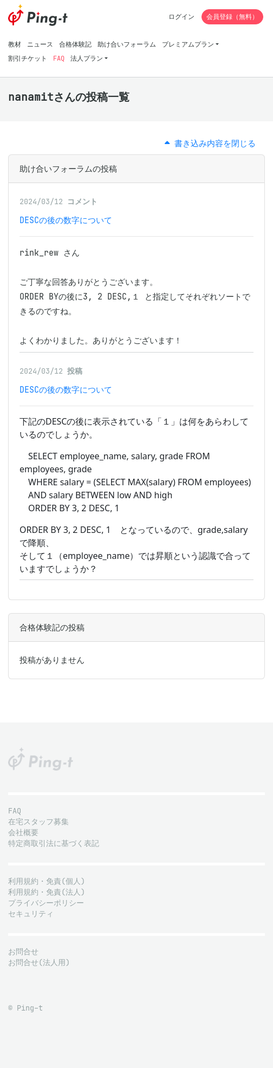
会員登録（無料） (232, 16)
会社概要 (23, 832)
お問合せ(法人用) (39, 962)
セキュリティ (31, 914)
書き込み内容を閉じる (210, 143)
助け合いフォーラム (127, 44)
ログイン (181, 16)
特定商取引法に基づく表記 (53, 843)
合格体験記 (75, 44)
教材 (14, 44)
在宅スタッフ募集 (38, 821)
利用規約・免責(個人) (46, 881)
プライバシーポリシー (46, 903)
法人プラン (86, 58)
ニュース (40, 44)
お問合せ (23, 951)
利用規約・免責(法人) (46, 892)
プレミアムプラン (188, 44)
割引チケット (27, 58)
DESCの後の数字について (66, 220)
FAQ (58, 58)
